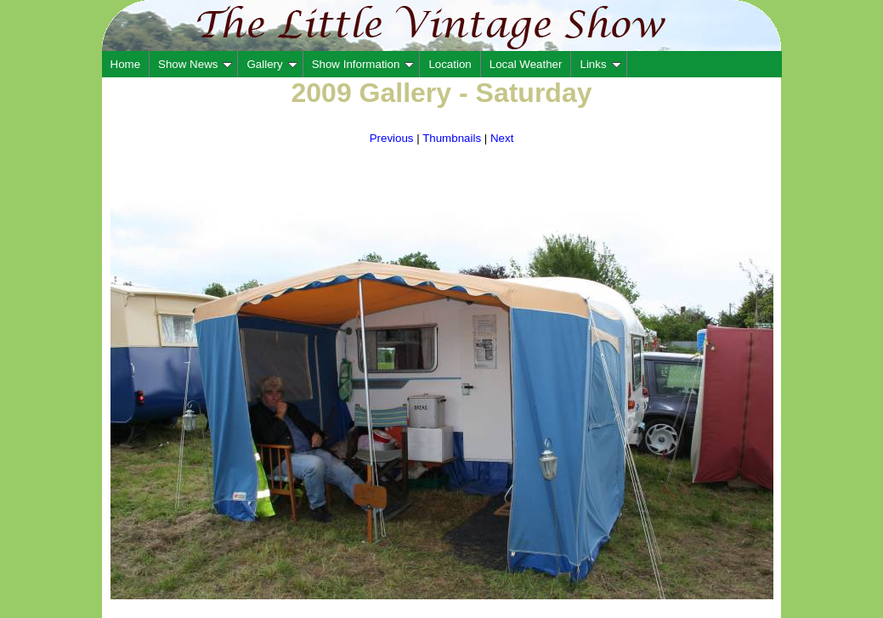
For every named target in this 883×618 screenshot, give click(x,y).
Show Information (363, 64)
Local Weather (526, 64)
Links (600, 64)
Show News (195, 64)
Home (125, 64)
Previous (392, 138)
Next (501, 138)
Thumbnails (451, 138)
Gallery (271, 64)
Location (449, 64)
